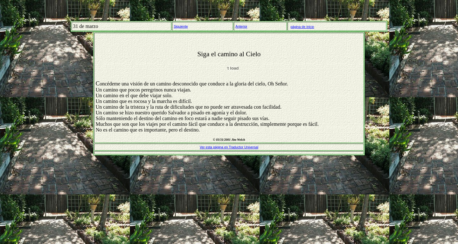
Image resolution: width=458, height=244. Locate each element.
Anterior (241, 26)
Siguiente (181, 26)
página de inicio (302, 27)
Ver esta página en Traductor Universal (229, 147)
